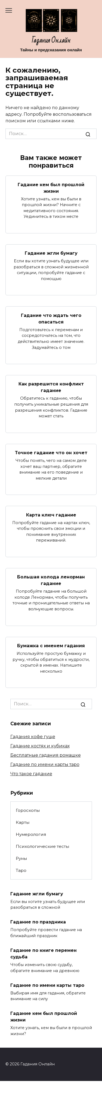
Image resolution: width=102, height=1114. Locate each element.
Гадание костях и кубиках (40, 745)
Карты (22, 822)
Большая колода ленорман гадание (51, 580)
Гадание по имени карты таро (44, 764)
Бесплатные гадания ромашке (45, 755)
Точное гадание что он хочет (51, 452)
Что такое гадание (31, 773)
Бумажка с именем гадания (51, 645)
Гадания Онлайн (51, 40)
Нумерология (31, 834)
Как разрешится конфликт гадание (51, 387)
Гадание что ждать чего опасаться (51, 318)
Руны (21, 858)
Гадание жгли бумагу (51, 253)
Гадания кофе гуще (32, 736)
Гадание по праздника (38, 922)
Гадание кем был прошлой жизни (51, 188)
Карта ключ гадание (51, 514)
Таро (21, 870)
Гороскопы (28, 810)
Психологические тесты (42, 846)
